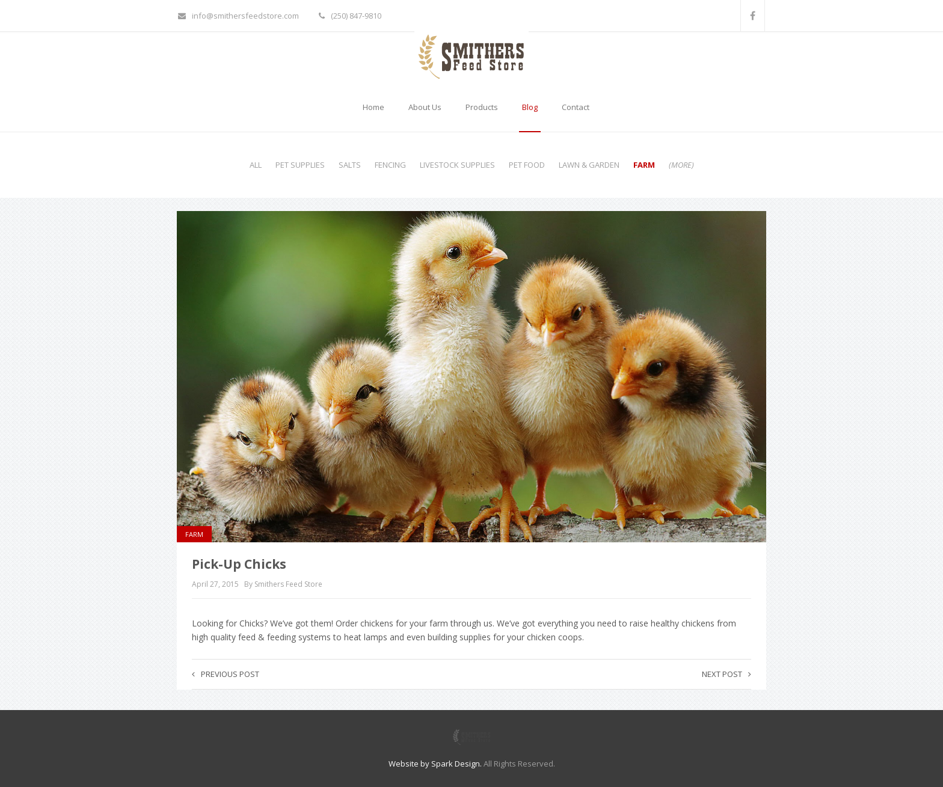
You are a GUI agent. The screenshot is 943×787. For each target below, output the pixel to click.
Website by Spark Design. (435, 763)
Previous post (225, 674)
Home (373, 107)
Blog (530, 107)
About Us (424, 107)
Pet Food (527, 164)
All (256, 164)
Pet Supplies (300, 164)
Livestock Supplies (457, 164)
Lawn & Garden (589, 164)
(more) (681, 164)
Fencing (390, 164)
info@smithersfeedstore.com (238, 15)
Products (481, 107)
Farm (644, 164)
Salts (350, 164)
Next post (726, 674)
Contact (575, 107)
